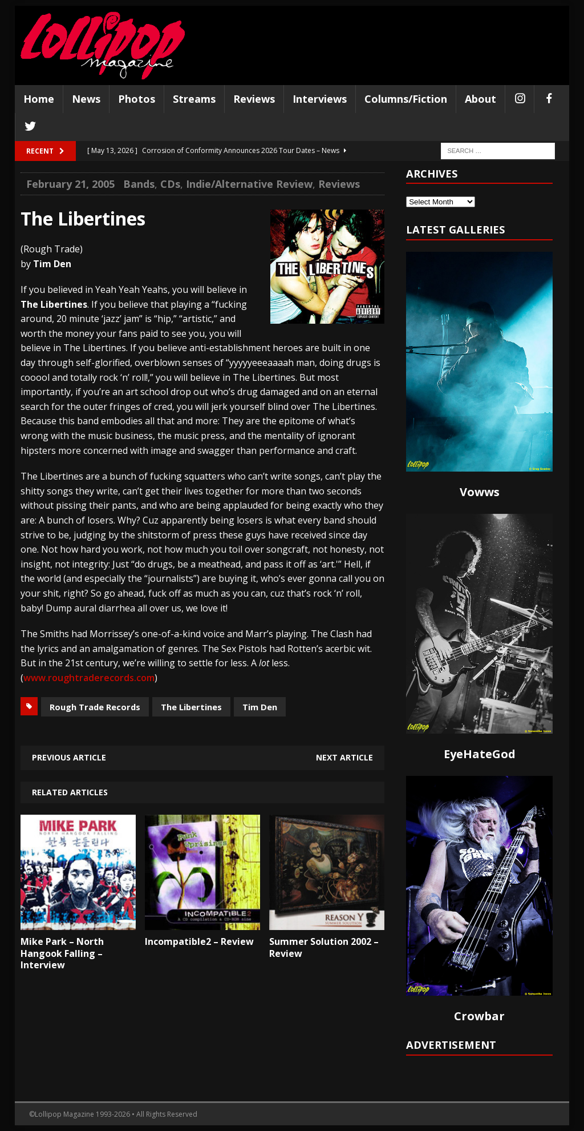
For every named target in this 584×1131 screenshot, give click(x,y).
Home (38, 99)
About (480, 99)
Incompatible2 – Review (199, 941)
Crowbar (479, 1016)
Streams (194, 99)
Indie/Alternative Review (249, 184)
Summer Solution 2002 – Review (324, 947)
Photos (136, 99)
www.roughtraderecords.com (89, 677)
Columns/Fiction (405, 99)
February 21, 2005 (70, 184)
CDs (170, 184)
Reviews (254, 99)
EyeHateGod (480, 754)
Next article (344, 757)
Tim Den (259, 707)
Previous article (69, 757)
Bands (139, 184)
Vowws (480, 492)
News (86, 99)
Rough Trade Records (95, 707)
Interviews (320, 99)
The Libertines (191, 707)
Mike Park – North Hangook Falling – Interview (62, 953)
